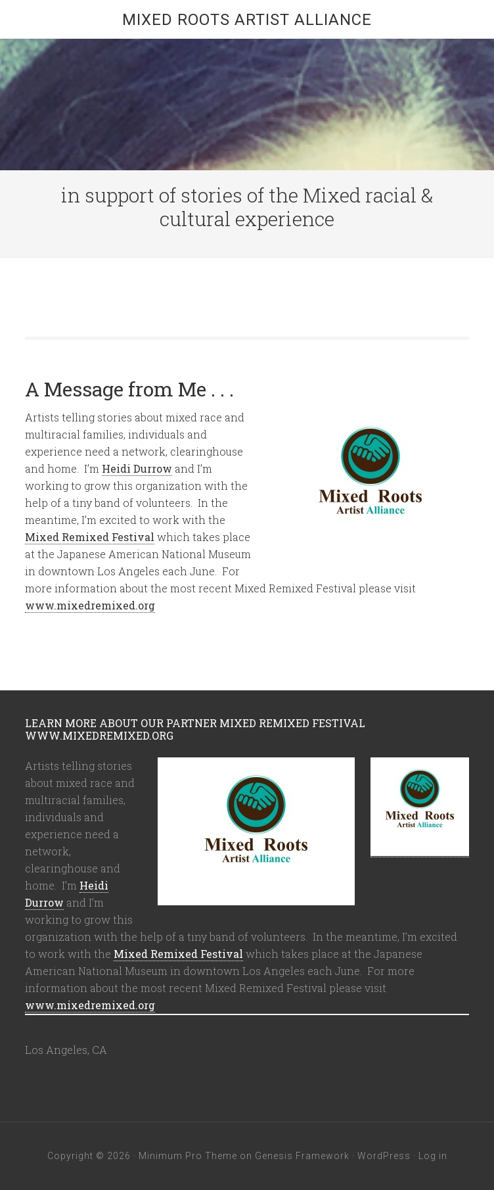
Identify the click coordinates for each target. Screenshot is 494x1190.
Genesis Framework (302, 1156)
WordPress (384, 1156)
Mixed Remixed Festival (89, 537)
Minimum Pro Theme (188, 1156)
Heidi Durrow (137, 468)
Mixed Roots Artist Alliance (247, 20)
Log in (432, 1156)
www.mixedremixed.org (90, 605)
